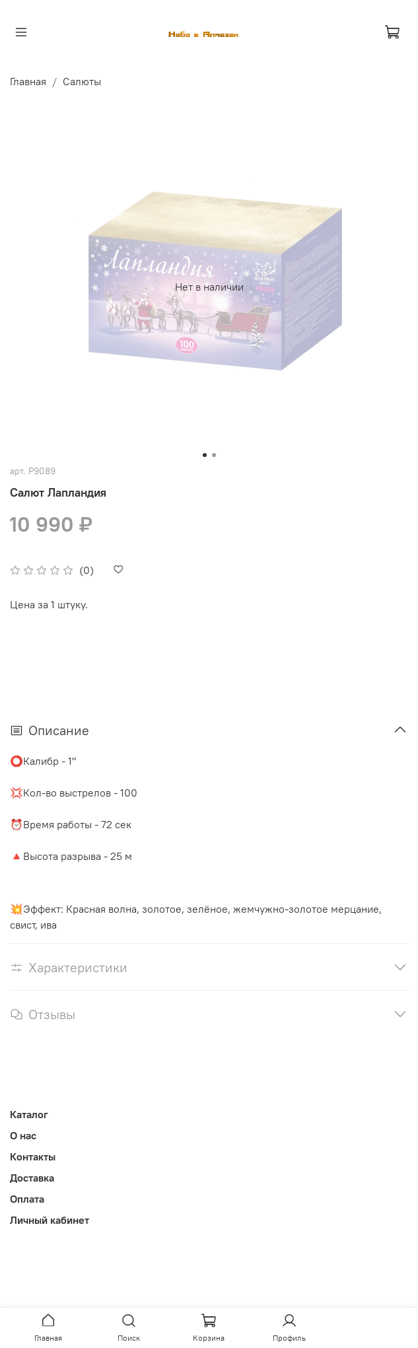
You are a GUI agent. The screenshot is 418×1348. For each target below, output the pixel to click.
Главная (28, 81)
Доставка (32, 1177)
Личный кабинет (49, 1219)
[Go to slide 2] (214, 455)
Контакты (32, 1156)
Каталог (29, 1114)
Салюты (82, 81)
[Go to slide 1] (205, 455)
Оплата (27, 1198)
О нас (23, 1135)
